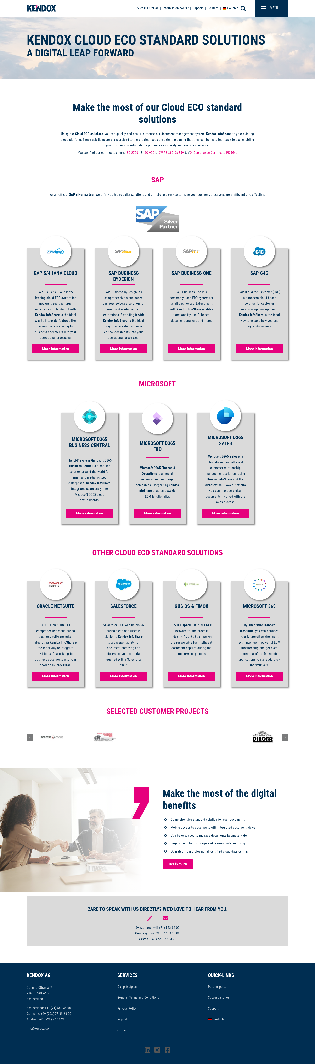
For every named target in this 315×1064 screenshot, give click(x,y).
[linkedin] (147, 1050)
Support (198, 8)
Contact (213, 8)
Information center (176, 8)
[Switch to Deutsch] (230, 8)
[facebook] (167, 1050)
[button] (30, 737)
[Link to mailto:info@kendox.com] (165, 918)
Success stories (148, 8)
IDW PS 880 (165, 153)
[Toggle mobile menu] (271, 8)
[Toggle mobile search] (246, 8)
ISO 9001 (150, 153)
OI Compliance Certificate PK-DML (213, 153)
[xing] (157, 1050)
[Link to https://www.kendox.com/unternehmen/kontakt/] (149, 918)
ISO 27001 (133, 153)
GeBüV (179, 153)
